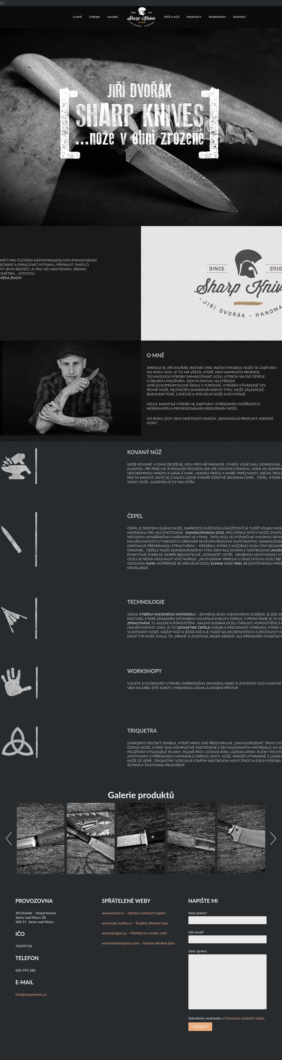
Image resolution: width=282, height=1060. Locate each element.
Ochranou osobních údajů (244, 1018)
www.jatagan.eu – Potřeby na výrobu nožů (134, 933)
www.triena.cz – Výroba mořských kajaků (133, 913)
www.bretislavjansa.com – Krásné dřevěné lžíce (138, 943)
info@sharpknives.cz (31, 994)
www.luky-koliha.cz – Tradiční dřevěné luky (135, 923)
